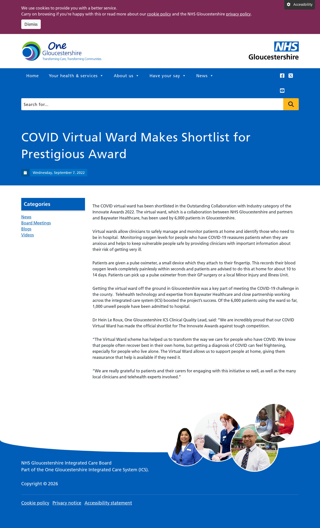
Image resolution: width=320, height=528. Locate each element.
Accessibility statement (108, 503)
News (205, 75)
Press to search (291, 104)
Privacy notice (66, 503)
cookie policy (159, 13)
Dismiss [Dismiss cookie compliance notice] (31, 24)
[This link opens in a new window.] (282, 75)
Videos (27, 234)
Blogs (26, 228)
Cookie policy (35, 503)
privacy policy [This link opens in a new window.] (238, 13)
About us (127, 75)
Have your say (168, 75)
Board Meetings (36, 222)
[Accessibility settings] (299, 4)
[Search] (158, 104)
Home (32, 75)
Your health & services (76, 75)
